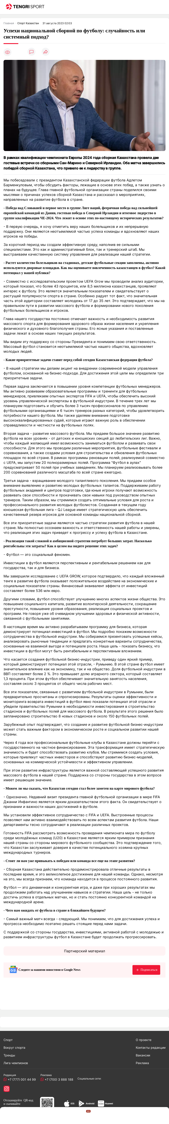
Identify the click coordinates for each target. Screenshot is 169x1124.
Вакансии (143, 1055)
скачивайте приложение (12, 1105)
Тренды (9, 1055)
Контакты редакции (150, 1047)
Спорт (8, 1040)
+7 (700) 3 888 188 (58, 1079)
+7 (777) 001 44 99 (21, 1079)
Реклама (142, 1063)
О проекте (143, 1040)
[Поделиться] (46, 52)
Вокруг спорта (14, 1047)
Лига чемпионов (16, 1063)
